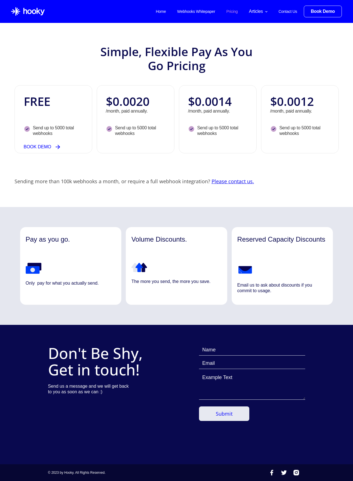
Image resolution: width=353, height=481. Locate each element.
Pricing (232, 11)
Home (161, 11)
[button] (258, 11)
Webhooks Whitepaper (196, 11)
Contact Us (288, 11)
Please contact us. (233, 181)
